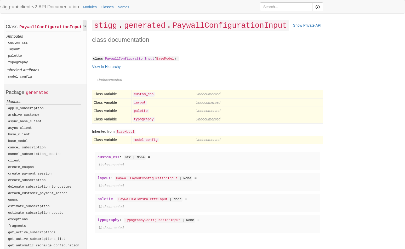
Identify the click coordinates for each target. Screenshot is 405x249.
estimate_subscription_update (36, 213)
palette (15, 56)
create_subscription (27, 180)
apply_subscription (26, 108)
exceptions (18, 219)
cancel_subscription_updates (34, 154)
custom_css (18, 43)
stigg (105, 25)
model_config (20, 77)
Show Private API (307, 25)
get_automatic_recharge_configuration (43, 245)
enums (13, 200)
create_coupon (21, 167)
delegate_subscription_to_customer (40, 187)
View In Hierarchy (106, 67)
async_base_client (25, 121)
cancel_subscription (27, 147)
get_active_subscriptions (31, 232)
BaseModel (165, 59)
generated (37, 92)
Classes (107, 7)
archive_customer (24, 115)
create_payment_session (30, 174)
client (14, 161)
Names (123, 7)
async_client (20, 128)
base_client (19, 134)
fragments (17, 226)
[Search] (286, 6)
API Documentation (58, 6)
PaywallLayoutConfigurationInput (146, 178)
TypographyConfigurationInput (152, 220)
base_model (18, 141)
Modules (90, 7)
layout (14, 49)
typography (18, 62)
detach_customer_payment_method (37, 193)
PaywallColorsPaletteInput (143, 199)
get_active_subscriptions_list (36, 239)
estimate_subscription (29, 206)
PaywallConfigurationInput (50, 27)
